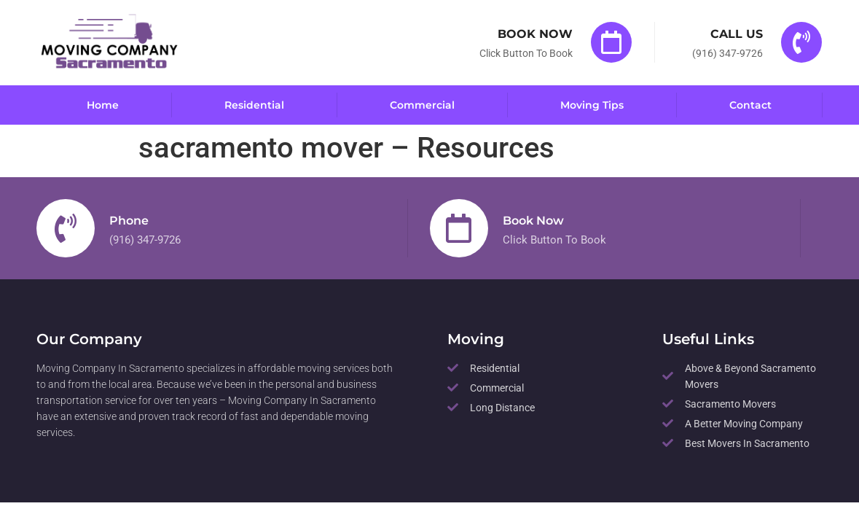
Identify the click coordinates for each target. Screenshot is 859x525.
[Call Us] (801, 42)
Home (103, 104)
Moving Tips (592, 104)
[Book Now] (611, 42)
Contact (750, 104)
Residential (254, 104)
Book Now (535, 34)
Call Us (736, 34)
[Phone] (65, 227)
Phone (129, 220)
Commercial (422, 104)
